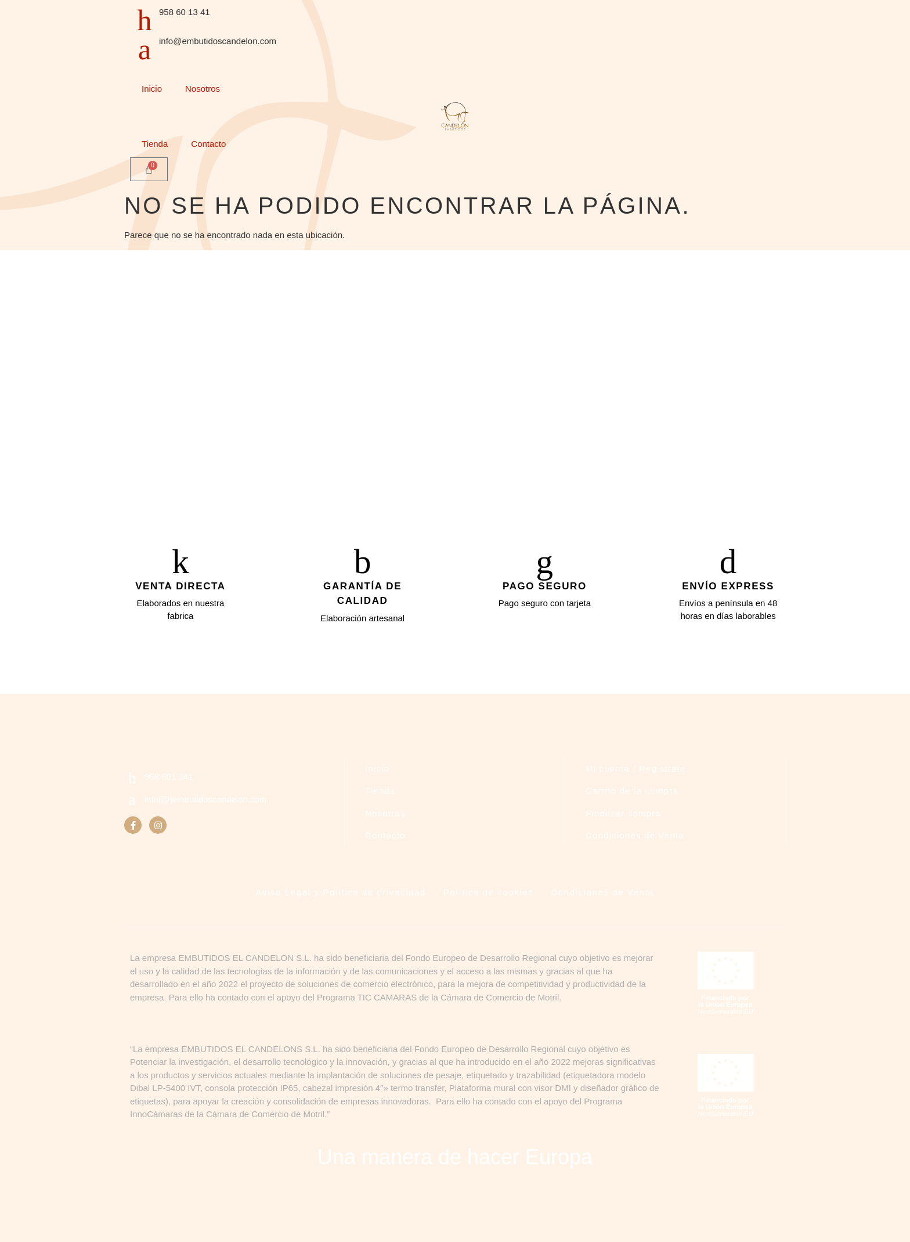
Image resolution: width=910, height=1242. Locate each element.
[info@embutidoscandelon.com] (144, 49)
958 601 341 (169, 781)
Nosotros (202, 88)
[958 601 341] (132, 783)
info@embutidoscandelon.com (217, 41)
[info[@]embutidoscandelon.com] (132, 804)
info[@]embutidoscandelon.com (205, 804)
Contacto (208, 144)
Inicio (152, 88)
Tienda (155, 144)
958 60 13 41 (184, 12)
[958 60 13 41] (144, 20)
